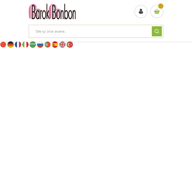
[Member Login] (141, 11)
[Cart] (156, 11)
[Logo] (52, 11)
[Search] (96, 31)
